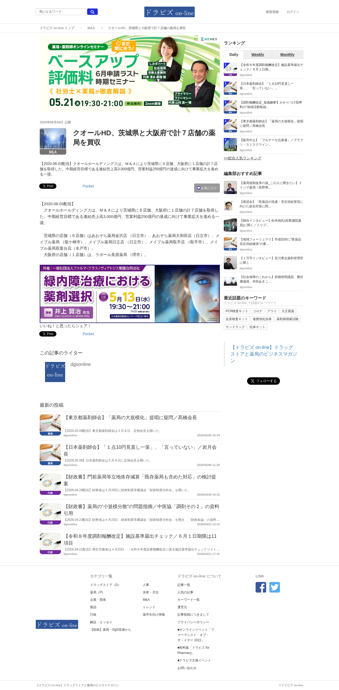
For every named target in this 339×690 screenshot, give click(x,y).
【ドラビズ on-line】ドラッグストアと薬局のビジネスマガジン (263, 354)
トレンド (149, 607)
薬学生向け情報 (154, 614)
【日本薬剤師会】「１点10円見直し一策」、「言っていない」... (267, 86)
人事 (146, 585)
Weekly (257, 54)
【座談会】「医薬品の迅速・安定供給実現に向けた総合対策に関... (271, 204)
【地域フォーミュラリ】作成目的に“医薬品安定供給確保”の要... (270, 242)
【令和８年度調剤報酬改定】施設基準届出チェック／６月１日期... (271, 67)
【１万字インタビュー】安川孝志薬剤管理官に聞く (271, 260)
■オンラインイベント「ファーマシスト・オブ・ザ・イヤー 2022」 (195, 635)
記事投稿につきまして (193, 614)
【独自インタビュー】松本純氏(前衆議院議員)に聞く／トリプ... (270, 223)
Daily (233, 54)
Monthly (287, 54)
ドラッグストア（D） (105, 585)
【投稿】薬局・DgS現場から (110, 629)
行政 (93, 614)
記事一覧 (183, 585)
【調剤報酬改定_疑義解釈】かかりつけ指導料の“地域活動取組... (271, 105)
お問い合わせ (187, 668)
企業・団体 (98, 600)
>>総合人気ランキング (242, 158)
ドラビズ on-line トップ (57, 28)
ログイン (293, 12)
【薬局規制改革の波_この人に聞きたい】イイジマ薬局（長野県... (271, 185)
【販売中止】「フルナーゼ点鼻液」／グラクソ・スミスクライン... (271, 142)
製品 (93, 607)
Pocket (88, 186)
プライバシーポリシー (193, 622)
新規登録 (272, 12)
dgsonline (80, 364)
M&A (91, 28)
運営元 (182, 607)
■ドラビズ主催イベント (194, 660)
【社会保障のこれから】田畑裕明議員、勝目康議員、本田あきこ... (271, 279)
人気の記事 (185, 592)
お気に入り (207, 188)
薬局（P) (96, 592)
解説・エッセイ (101, 622)
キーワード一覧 (188, 600)
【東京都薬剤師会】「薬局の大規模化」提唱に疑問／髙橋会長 (130, 417)
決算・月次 (151, 592)
